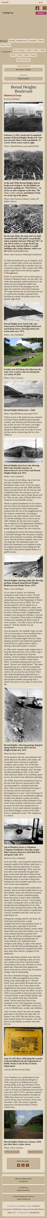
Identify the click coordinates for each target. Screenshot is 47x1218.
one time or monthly (23, 69)
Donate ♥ (41, 13)
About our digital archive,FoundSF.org (23, 1180)
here (13, 1107)
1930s (36, 50)
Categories (6, 51)
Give (8, 45)
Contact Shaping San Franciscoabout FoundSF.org (23, 1198)
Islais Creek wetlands (13, 193)
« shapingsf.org (7, 13)
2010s (19, 55)
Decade (12, 41)
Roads (33, 55)
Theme (41, 41)
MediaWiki (35, 1212)
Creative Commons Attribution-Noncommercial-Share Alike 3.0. (23, 1209)
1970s (13, 55)
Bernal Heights (19, 50)
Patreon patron (23, 78)
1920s (29, 50)
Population (33, 41)
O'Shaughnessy (11, 273)
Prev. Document (12, 1152)
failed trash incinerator (17, 251)
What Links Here (23, 60)
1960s (42, 50)
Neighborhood (21, 41)
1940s (26, 55)
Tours (3, 45)
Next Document (35, 1152)
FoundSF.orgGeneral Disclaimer (23, 1189)
